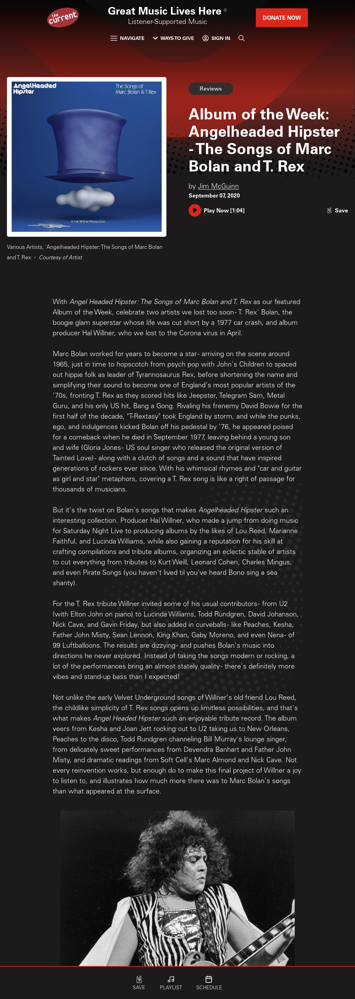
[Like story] (337, 210)
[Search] (242, 38)
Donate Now (282, 17)
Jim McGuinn (218, 187)
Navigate (128, 38)
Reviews (211, 88)
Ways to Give (173, 38)
